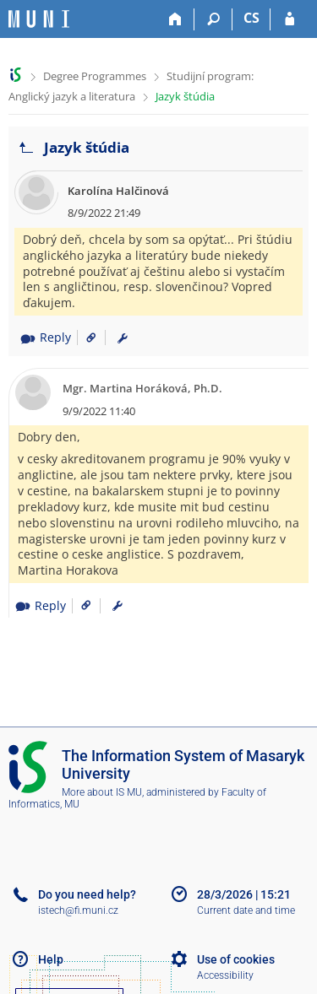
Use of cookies (236, 959)
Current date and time (246, 910)
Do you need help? (87, 894)
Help (50, 959)
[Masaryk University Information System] (38, 19)
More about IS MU (102, 792)
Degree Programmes (94, 76)
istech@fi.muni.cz (78, 910)
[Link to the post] (85, 337)
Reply (45, 337)
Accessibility (225, 975)
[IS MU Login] (290, 19)
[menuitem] (122, 337)
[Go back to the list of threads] (26, 148)
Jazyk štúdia (185, 96)
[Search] (213, 19)
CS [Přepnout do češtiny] (251, 17)
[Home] (175, 19)
